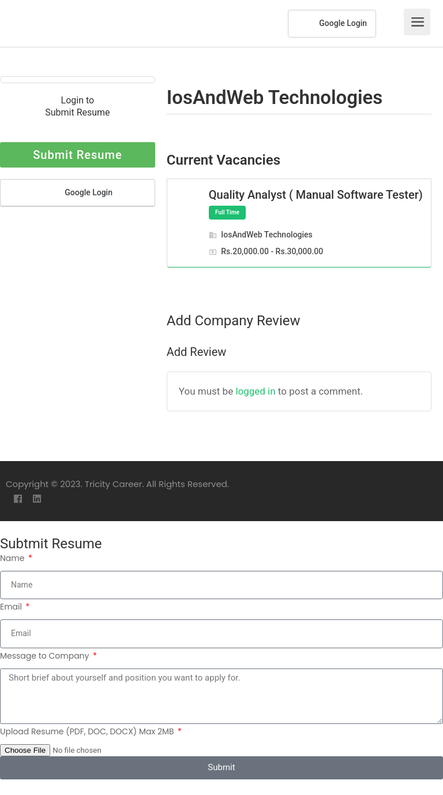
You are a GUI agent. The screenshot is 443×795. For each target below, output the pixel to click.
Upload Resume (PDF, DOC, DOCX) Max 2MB (88, 731)
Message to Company (45, 656)
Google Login (332, 23)
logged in (255, 391)
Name (13, 558)
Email (12, 606)
